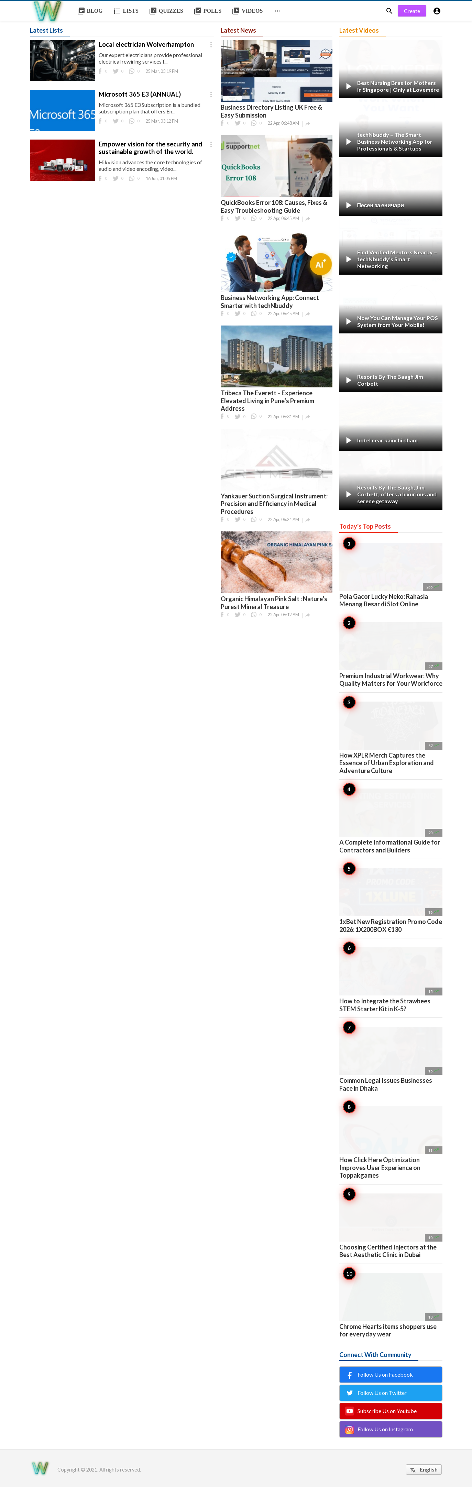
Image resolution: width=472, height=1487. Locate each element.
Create (412, 11)
